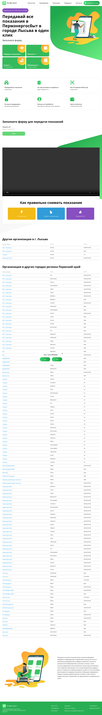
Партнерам (56, 3)
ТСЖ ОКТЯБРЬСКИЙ (8, 590)
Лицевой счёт (6, 127)
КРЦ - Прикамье (7, 247)
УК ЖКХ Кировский (7, 604)
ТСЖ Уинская (6, 597)
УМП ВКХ (5, 625)
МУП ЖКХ (5, 472)
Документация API (95, 708)
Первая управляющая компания (11, 479)
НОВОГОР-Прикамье (8, 476)
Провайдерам (43, 3)
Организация (6, 244)
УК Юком (5, 618)
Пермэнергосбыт (7, 258)
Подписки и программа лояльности (74, 710)
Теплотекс (5, 573)
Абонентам (31, 3)
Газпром (4, 254)
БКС (3, 351)
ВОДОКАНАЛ (6, 358)
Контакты (79, 3)
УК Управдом (6, 611)
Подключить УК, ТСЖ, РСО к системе (15, 10)
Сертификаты (93, 706)
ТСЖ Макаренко (7, 580)
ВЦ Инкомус (5, 372)
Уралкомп (5, 632)
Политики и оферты (69, 708)
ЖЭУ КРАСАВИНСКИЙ (8, 466)
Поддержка (67, 3)
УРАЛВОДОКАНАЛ (7, 628)
